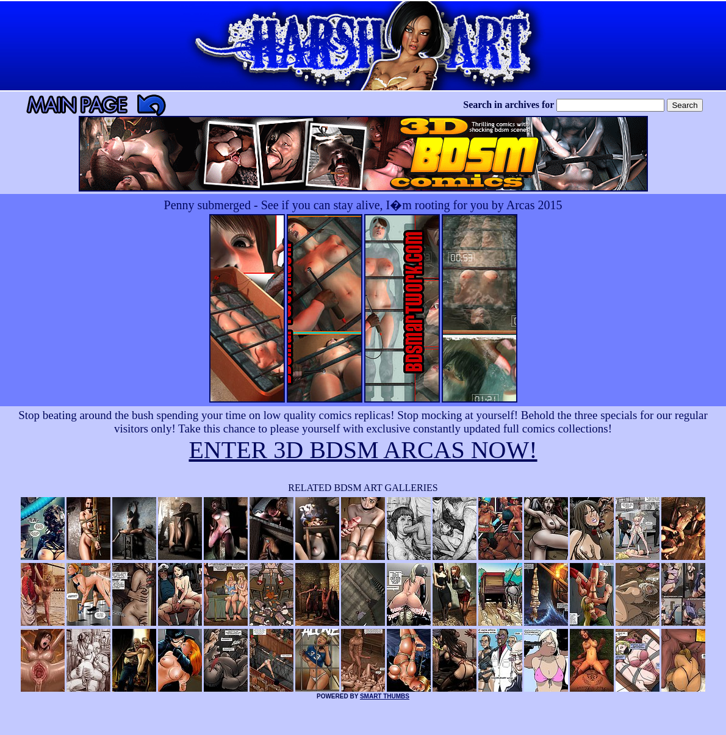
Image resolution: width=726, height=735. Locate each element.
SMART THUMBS (384, 696)
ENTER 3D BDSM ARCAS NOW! (363, 450)
